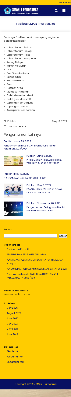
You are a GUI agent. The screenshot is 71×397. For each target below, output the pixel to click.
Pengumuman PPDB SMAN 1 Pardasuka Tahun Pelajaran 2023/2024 (30, 147)
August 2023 (14, 313)
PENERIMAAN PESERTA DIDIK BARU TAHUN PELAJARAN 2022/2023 (44, 161)
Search (8, 229)
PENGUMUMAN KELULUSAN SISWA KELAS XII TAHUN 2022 (44, 191)
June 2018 (12, 334)
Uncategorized (15, 362)
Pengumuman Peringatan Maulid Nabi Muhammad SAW (46, 209)
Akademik (12, 351)
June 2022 (12, 318)
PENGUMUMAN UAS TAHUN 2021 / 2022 (25, 178)
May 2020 (12, 329)
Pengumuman (15, 356)
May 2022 (12, 323)
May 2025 (12, 307)
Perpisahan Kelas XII (18, 249)
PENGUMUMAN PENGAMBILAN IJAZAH (26, 254)
